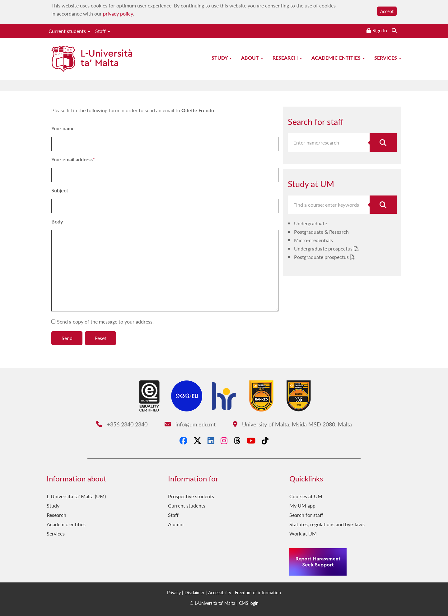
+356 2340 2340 (121, 424)
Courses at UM (305, 496)
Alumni (176, 524)
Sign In (379, 30)
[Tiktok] (265, 440)
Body (57, 221)
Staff (102, 30)
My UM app (302, 505)
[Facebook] (183, 440)
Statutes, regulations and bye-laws (327, 524)
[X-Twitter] (197, 440)
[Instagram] (224, 440)
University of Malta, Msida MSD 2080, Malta (292, 424)
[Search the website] (394, 30)
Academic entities (338, 57)
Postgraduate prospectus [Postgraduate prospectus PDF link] (322, 256)
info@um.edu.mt (190, 424)
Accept (387, 11)
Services (387, 57)
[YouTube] (251, 440)
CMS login (249, 603)
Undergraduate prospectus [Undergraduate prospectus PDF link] (324, 248)
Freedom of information (258, 592)
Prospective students (191, 496)
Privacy (174, 592)
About (252, 57)
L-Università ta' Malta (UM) (76, 496)
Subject (59, 190)
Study (222, 57)
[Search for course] (383, 204)
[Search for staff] (383, 142)
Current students (69, 30)
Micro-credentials (313, 240)
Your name (63, 128)
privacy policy (118, 13)
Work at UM (303, 533)
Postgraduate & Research (321, 231)
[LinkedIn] (211, 440)
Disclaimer (194, 592)
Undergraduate (310, 223)
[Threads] (237, 440)
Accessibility (219, 592)
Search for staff (306, 514)
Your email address (72, 159)
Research (287, 57)
